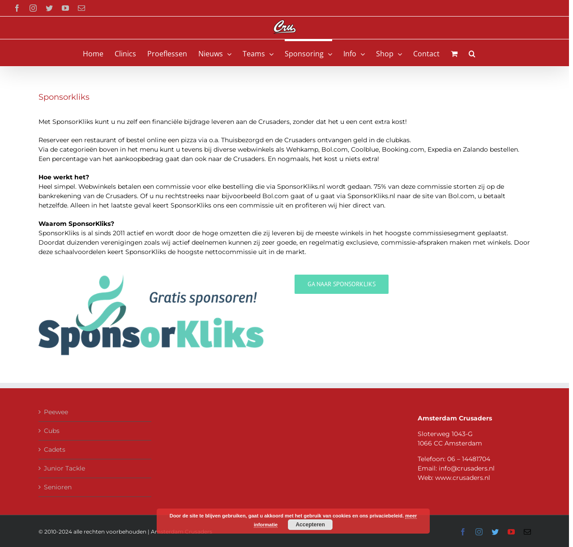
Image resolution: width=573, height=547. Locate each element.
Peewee (56, 412)
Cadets (54, 449)
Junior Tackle (64, 468)
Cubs (52, 431)
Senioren (58, 487)
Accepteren (310, 525)
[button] (472, 52)
